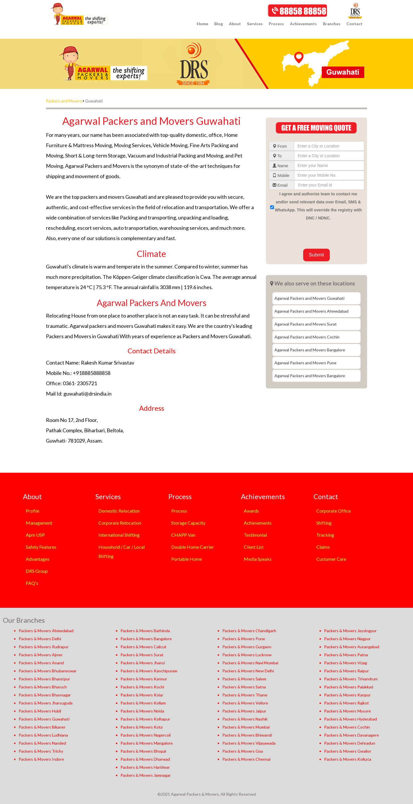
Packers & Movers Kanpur (347, 694)
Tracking (325, 535)
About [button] (235, 23)
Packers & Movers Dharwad (145, 759)
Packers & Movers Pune (243, 638)
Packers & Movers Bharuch (43, 686)
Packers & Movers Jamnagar (145, 775)
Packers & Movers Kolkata (347, 759)
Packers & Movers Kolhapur (145, 719)
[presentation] (312, 234)
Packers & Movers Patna (346, 654)
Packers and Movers (64, 100)
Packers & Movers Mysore (347, 710)
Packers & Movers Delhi (40, 638)
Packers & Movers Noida (142, 710)
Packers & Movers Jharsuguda (46, 702)
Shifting (324, 522)
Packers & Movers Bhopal (143, 751)
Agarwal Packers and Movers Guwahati (309, 298)
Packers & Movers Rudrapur (44, 646)
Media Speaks (258, 559)
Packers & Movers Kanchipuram (148, 670)
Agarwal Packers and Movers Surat (305, 324)
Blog (218, 23)
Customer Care (331, 559)
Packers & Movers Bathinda (145, 630)
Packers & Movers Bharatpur (44, 678)
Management (39, 522)
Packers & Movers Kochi (142, 686)
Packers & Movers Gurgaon (246, 646)
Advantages (37, 559)
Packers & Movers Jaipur (244, 710)
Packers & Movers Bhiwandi (247, 735)
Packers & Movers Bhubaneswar (48, 670)
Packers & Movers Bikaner (42, 727)
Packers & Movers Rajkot (346, 702)
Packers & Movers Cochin (347, 727)
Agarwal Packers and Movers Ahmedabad (311, 311)
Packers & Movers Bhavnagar (45, 694)
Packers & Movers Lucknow (247, 654)
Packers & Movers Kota (141, 727)
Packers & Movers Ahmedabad (46, 630)
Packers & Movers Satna (244, 686)
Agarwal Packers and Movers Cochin (307, 336)
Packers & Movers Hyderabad (350, 719)
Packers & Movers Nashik (245, 719)
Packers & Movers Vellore (245, 702)
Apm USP (35, 535)
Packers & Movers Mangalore (146, 743)
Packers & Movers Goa (242, 751)
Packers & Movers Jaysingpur (350, 630)
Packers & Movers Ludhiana (43, 735)
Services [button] (255, 23)
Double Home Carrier (192, 547)
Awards (251, 510)
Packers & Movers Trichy (41, 751)
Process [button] (276, 23)
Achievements (258, 522)
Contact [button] (354, 23)
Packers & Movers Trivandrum (351, 678)
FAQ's (32, 583)
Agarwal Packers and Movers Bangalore (309, 349)
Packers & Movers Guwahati (44, 719)
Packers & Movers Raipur (346, 670)
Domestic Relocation (119, 510)
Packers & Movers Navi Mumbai (250, 662)
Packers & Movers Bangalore (146, 638)
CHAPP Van (183, 535)
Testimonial (255, 535)
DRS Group (37, 571)
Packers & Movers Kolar (141, 694)
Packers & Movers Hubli (40, 710)
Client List (254, 547)
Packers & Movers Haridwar (145, 767)
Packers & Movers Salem (244, 678)
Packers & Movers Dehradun (349, 743)
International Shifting (119, 535)
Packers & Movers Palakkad (348, 686)
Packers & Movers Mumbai (246, 727)
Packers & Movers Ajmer (41, 654)
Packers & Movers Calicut (143, 646)
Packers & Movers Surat (141, 654)
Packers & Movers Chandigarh (249, 630)
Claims (323, 547)
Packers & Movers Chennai (246, 759)
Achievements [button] (303, 23)
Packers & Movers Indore (41, 759)
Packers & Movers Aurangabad (351, 646)
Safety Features (41, 547)
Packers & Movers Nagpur (347, 638)
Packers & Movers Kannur (143, 678)
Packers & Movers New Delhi (248, 670)
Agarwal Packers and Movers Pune (305, 362)
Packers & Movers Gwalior (347, 751)
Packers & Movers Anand (41, 662)
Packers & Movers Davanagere (351, 735)
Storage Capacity (188, 522)
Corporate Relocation (119, 522)
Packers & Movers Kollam (143, 702)
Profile (32, 510)
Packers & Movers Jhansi (142, 662)
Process (179, 510)
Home (202, 23)
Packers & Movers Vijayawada (249, 743)
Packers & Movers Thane (244, 694)
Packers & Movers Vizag (345, 662)
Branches (331, 23)
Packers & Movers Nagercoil (145, 735)
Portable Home (186, 559)
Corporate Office (333, 510)
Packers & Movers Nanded (42, 743)
